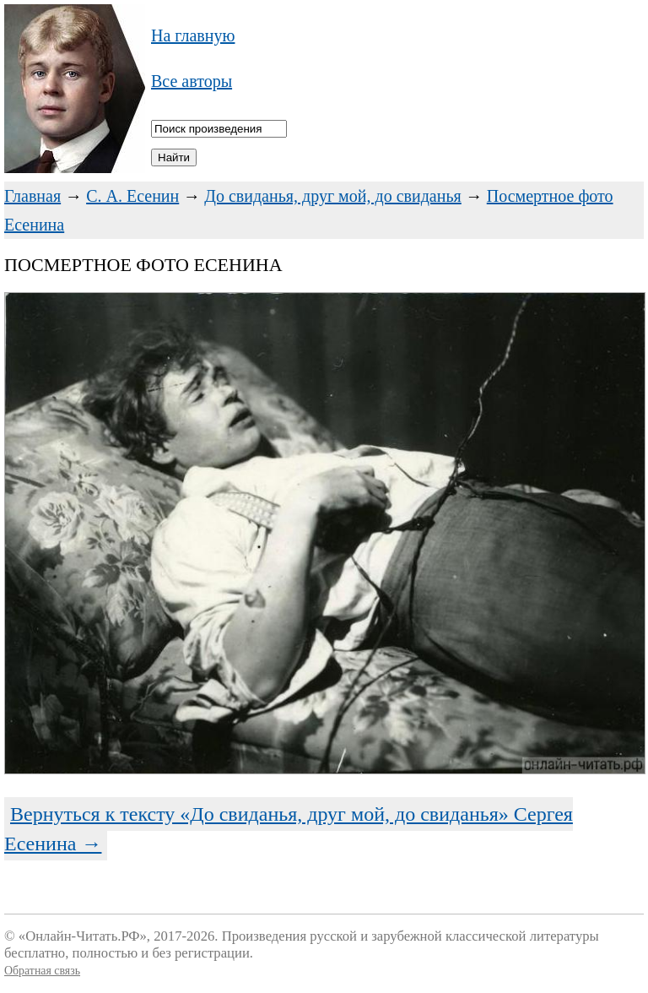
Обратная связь (42, 970)
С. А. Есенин (132, 196)
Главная (32, 196)
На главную (193, 35)
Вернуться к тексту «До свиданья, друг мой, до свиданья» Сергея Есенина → (288, 829)
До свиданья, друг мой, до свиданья (333, 196)
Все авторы (191, 81)
